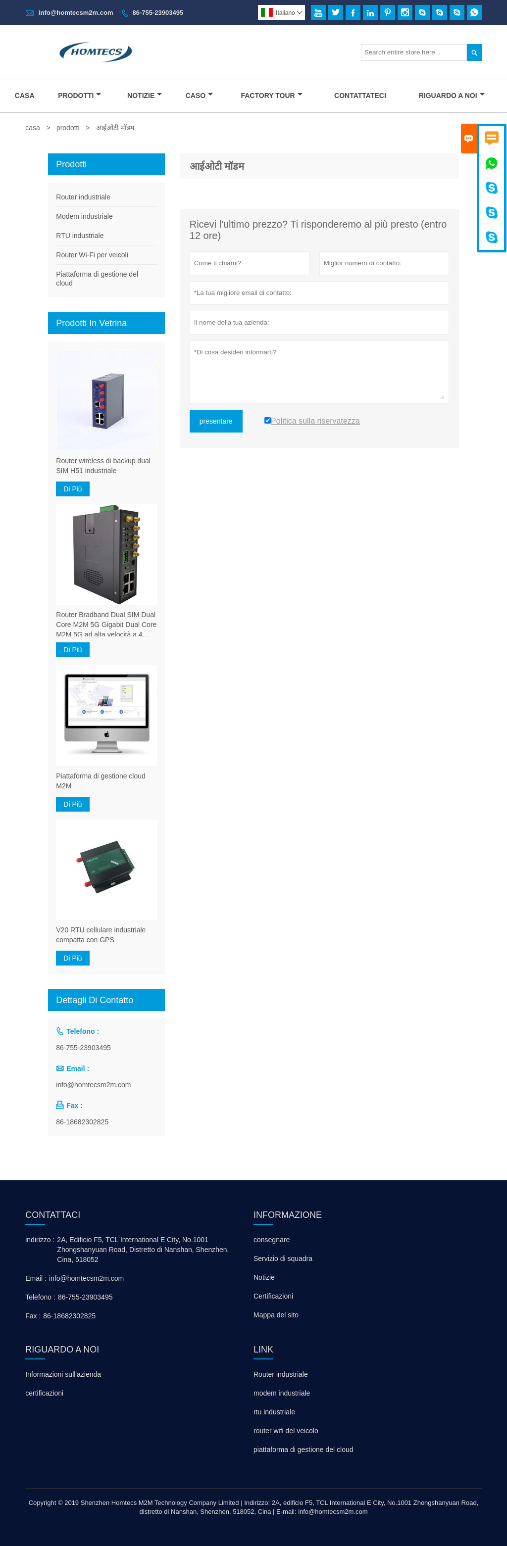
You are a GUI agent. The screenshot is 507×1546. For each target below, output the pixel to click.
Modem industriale (84, 216)
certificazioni (44, 1393)
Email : (36, 1278)
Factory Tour (271, 95)
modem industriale (282, 1393)
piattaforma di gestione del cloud (304, 1449)
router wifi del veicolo (286, 1431)
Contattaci (52, 1215)
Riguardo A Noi (452, 95)
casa (32, 128)
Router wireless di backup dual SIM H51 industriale (103, 466)
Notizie (144, 95)
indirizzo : (39, 1240)
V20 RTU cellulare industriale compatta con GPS (101, 935)
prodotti (68, 128)
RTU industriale (79, 236)
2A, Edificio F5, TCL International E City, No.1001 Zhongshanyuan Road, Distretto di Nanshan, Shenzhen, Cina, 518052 (143, 1249)
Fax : (33, 1316)
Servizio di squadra (283, 1258)
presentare (216, 421)
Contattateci (360, 95)
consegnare (272, 1240)
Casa (25, 95)
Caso (199, 95)
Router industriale (83, 197)
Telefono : (40, 1297)
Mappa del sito (276, 1315)
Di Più (72, 489)
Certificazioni (273, 1296)
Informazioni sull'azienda (63, 1374)
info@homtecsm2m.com (76, 12)
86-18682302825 (82, 1122)
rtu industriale (274, 1412)
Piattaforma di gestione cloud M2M (101, 781)
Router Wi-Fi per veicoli (92, 255)
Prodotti (79, 95)
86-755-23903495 (158, 12)
